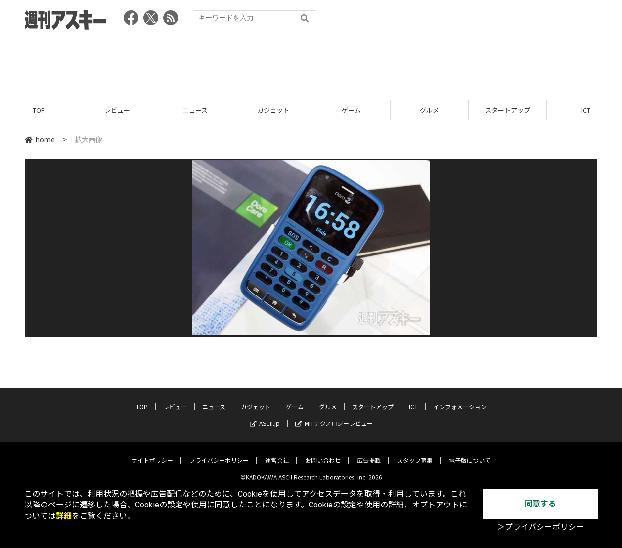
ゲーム (351, 110)
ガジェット (273, 110)
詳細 (64, 516)
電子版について (469, 453)
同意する (540, 503)
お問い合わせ (323, 453)
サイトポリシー (152, 453)
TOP (39, 110)
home (40, 139)
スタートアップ (507, 110)
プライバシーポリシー (219, 453)
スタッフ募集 (415, 453)
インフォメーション (460, 399)
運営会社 (277, 453)
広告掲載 (369, 453)
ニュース (195, 110)
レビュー (117, 110)
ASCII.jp (265, 416)
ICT (413, 399)
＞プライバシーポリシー (540, 527)
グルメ (429, 110)
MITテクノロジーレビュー (334, 416)
